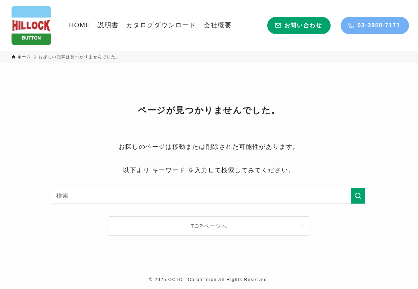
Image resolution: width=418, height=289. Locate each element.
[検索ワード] (209, 196)
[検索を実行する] (358, 196)
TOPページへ (209, 226)
